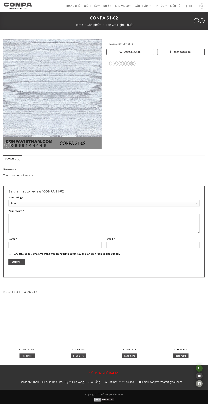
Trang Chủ (72, 5)
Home (79, 25)
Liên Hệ (175, 5)
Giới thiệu (92, 5)
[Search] (201, 6)
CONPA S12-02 (27, 349)
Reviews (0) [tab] (12, 158)
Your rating (16, 197)
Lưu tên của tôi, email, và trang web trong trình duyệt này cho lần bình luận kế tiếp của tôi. (66, 253)
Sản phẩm (142, 5)
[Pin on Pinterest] (127, 63)
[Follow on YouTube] (190, 6)
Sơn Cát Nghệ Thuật (119, 25)
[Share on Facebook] (109, 63)
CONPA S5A (181, 349)
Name (12, 238)
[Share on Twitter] (115, 63)
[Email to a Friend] (121, 63)
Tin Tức (160, 5)
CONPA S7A (129, 349)
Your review (16, 210)
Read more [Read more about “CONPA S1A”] (78, 356)
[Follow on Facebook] (186, 6)
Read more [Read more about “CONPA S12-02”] (27, 356)
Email (110, 238)
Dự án (107, 5)
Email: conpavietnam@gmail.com (162, 382)
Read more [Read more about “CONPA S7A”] (129, 356)
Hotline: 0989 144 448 (121, 382)
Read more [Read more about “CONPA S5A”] (181, 356)
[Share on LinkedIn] (133, 63)
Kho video (123, 5)
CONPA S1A (78, 349)
